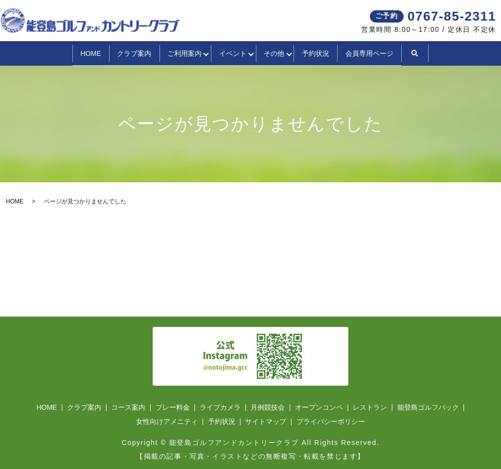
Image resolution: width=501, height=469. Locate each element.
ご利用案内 (170, 52)
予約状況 (339, 52)
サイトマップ (265, 420)
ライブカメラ (220, 406)
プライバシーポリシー (330, 420)
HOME (58, 52)
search (451, 53)
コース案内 (128, 406)
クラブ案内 (110, 52)
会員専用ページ (401, 52)
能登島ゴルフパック (428, 406)
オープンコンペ (319, 406)
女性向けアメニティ (167, 420)
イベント (230, 52)
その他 (284, 52)
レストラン (370, 406)
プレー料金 (173, 406)
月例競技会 (267, 406)
